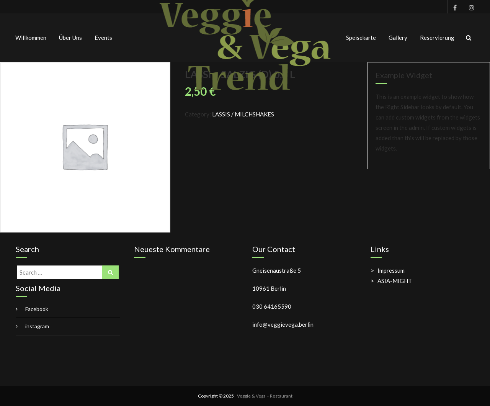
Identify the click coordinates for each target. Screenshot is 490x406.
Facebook (453, 6)
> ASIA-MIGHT (391, 280)
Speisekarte (361, 37)
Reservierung (437, 37)
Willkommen (30, 37)
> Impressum (388, 270)
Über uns (70, 37)
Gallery (398, 37)
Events (103, 37)
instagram (469, 6)
